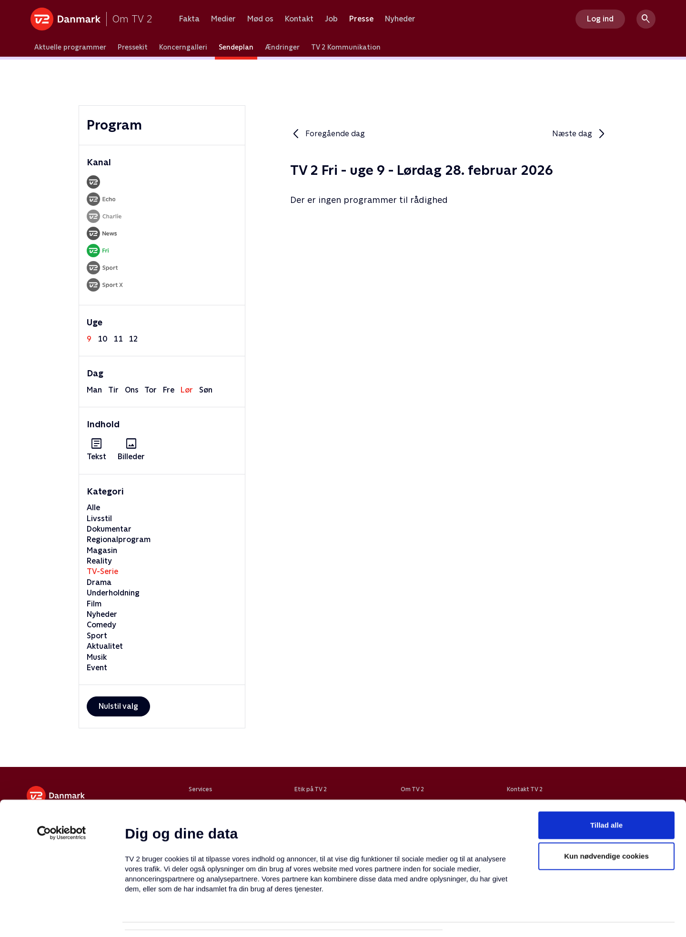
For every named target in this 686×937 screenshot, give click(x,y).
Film (94, 603)
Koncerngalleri (183, 47)
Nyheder (400, 19)
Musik (97, 657)
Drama (99, 582)
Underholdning (113, 592)
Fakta (189, 19)
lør (187, 389)
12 (133, 338)
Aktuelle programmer (70, 47)
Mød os (260, 19)
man (94, 389)
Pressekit (133, 47)
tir (113, 389)
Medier (223, 19)
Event (97, 667)
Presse (361, 19)
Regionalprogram (119, 539)
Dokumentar (109, 529)
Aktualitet (105, 646)
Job (331, 19)
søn (205, 389)
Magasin (102, 550)
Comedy (101, 624)
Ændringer (282, 47)
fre (168, 389)
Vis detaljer (462, 918)
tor (150, 389)
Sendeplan (236, 47)
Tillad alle (606, 780)
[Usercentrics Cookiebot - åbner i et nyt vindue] (61, 787)
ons (132, 389)
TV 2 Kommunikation (346, 47)
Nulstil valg (118, 706)
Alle (93, 507)
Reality (99, 560)
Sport (97, 635)
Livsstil (99, 518)
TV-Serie (102, 571)
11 (118, 338)
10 (102, 338)
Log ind (600, 18)
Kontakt (299, 19)
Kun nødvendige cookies (606, 811)
